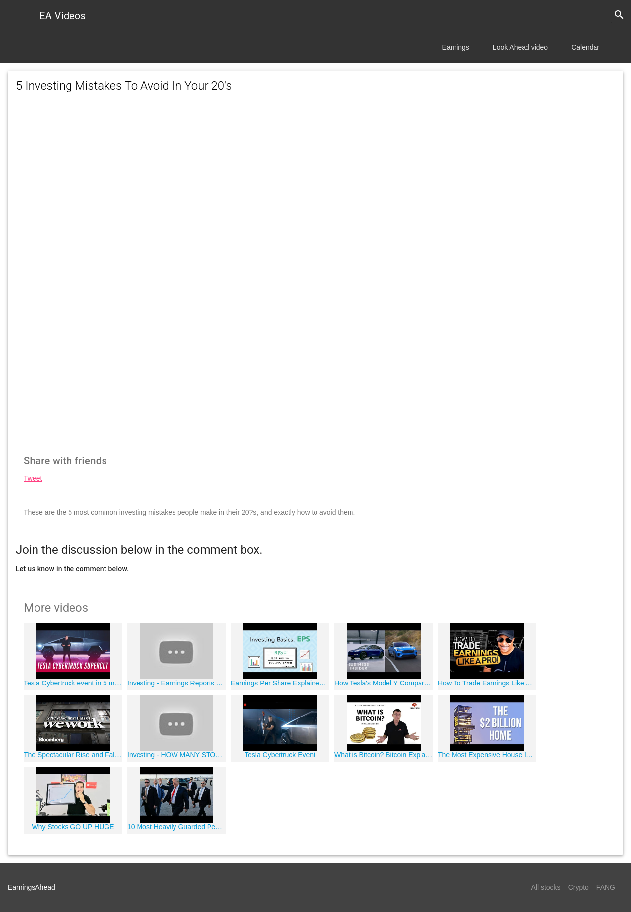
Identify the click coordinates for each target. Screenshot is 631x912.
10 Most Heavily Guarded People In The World (176, 827)
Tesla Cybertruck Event (280, 755)
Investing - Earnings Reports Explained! (176, 683)
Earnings (455, 47)
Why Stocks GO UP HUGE (73, 827)
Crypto (578, 887)
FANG (605, 887)
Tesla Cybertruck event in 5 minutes (73, 683)
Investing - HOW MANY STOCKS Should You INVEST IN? (176, 755)
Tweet (33, 478)
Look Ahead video (520, 47)
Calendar (585, 47)
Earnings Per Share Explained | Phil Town (280, 683)
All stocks (546, 887)
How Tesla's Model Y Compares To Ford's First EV (383, 683)
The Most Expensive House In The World (487, 755)
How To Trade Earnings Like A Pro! (487, 683)
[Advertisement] (315, 190)
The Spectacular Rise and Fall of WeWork (73, 755)
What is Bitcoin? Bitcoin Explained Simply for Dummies (383, 755)
